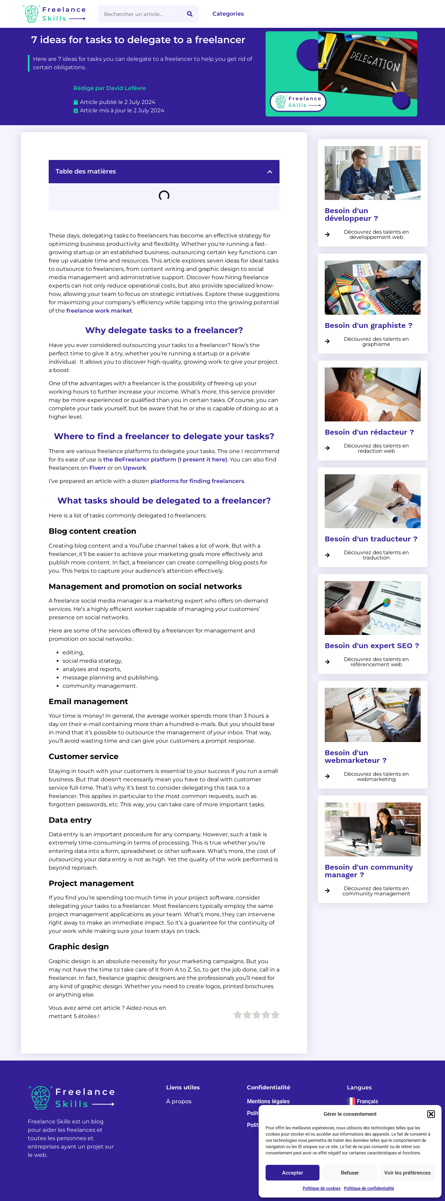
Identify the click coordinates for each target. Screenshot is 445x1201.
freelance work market (99, 310)
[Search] (190, 14)
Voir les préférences (407, 1173)
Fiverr (97, 468)
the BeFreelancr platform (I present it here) (165, 459)
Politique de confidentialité (369, 1188)
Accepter (292, 1173)
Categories (228, 13)
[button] (431, 1114)
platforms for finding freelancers (197, 481)
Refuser (350, 1173)
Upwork (134, 468)
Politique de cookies (322, 1188)
